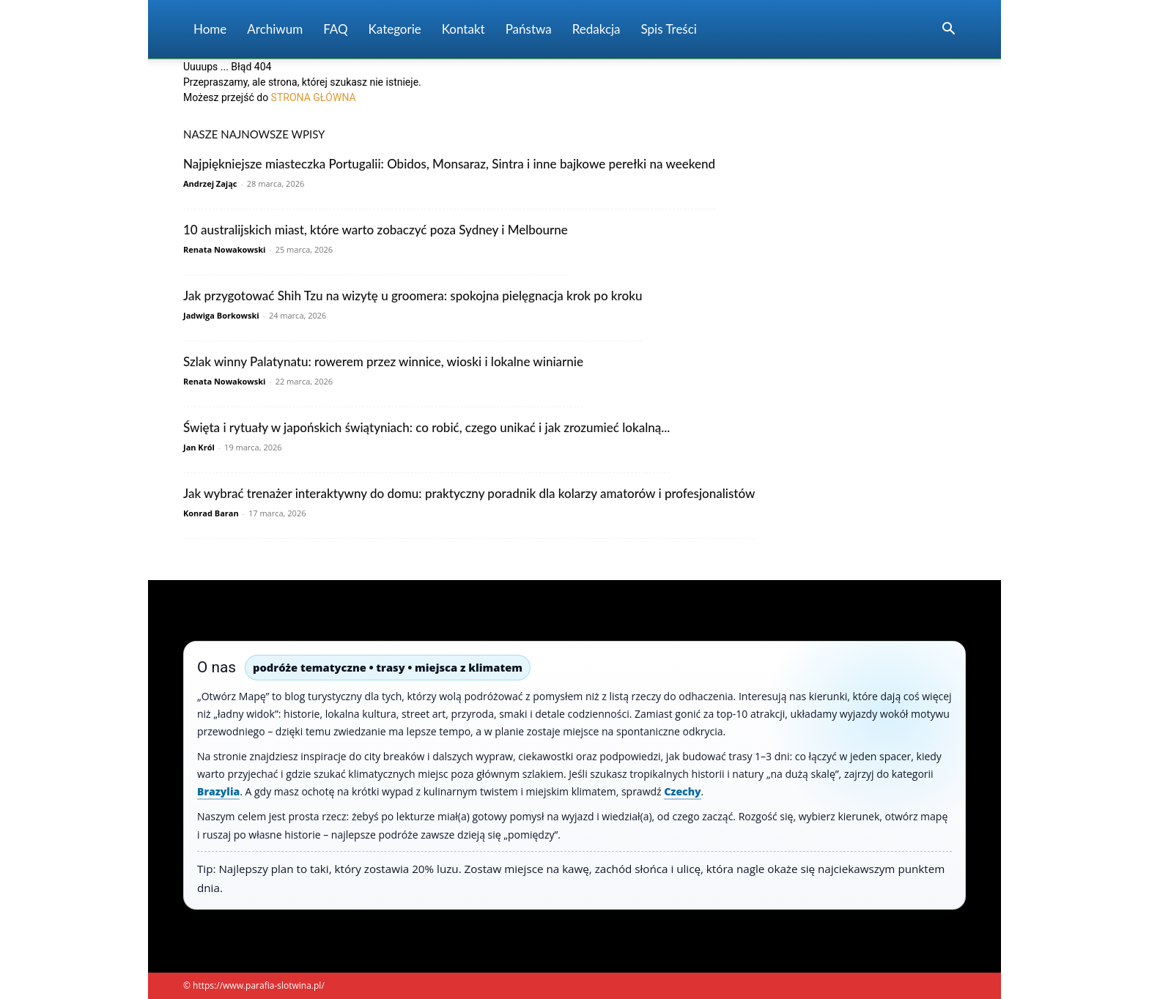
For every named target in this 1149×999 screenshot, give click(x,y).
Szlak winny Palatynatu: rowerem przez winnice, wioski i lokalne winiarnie (383, 361)
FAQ (335, 29)
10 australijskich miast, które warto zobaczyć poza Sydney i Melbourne (375, 229)
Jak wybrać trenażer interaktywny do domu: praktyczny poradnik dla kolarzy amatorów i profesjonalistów (469, 493)
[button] (948, 30)
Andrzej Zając (210, 183)
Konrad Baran (211, 513)
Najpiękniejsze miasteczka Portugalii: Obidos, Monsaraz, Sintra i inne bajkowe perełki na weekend (449, 163)
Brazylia (218, 791)
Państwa (529, 29)
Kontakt (463, 29)
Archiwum (275, 29)
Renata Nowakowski (224, 249)
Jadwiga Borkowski (221, 315)
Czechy (682, 791)
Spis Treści (669, 29)
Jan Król (199, 447)
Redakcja (596, 29)
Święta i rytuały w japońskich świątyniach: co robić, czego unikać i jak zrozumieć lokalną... (426, 427)
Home (209, 29)
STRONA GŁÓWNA (313, 97)
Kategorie (395, 29)
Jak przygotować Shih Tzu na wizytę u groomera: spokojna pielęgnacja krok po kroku (412, 295)
